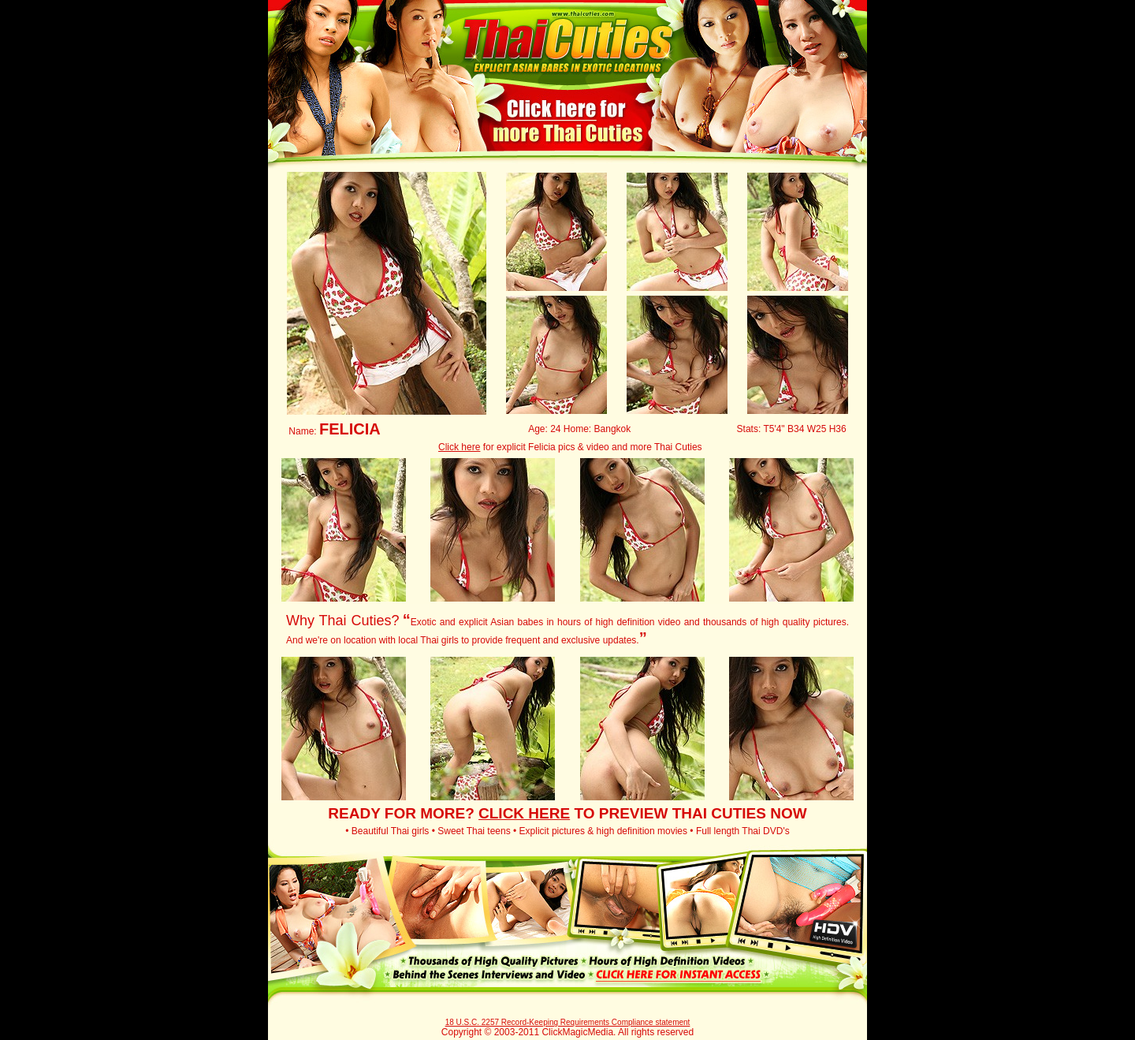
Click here (459, 447)
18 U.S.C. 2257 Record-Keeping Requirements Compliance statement (567, 1022)
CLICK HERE (524, 813)
